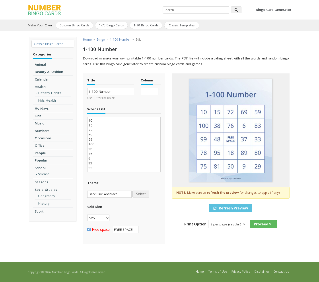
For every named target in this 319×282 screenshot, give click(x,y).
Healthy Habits (49, 93)
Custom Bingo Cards (74, 25)
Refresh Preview (230, 208)
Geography (46, 195)
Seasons (41, 182)
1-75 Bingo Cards (111, 25)
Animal (40, 64)
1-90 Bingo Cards (146, 25)
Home (200, 271)
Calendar (42, 79)
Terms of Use (217, 271)
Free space (101, 229)
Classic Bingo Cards (48, 43)
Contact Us (281, 271)
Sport (39, 211)
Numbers (42, 130)
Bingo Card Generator (273, 9)
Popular (41, 160)
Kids (38, 116)
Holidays (42, 108)
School (40, 168)
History (44, 203)
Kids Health (47, 100)
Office (40, 145)
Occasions (43, 138)
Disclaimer (262, 271)
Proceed (262, 224)
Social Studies (46, 189)
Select (141, 193)
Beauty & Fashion (49, 71)
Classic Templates (182, 25)
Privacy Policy (240, 271)
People (40, 153)
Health (40, 86)
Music (39, 123)
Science (43, 174)
